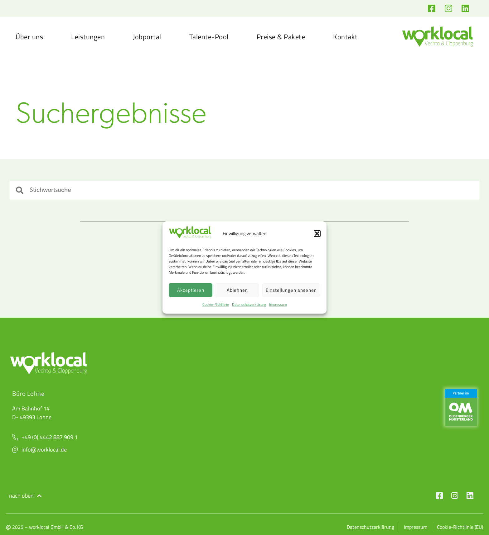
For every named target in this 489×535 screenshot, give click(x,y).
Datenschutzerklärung (249, 304)
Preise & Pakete (281, 36)
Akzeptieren (190, 290)
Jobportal (147, 36)
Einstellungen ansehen (291, 290)
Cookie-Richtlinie (215, 304)
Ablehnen (237, 290)
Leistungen (88, 36)
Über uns (29, 36)
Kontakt (345, 36)
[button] (317, 233)
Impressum (278, 304)
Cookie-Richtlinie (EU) (460, 527)
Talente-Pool (209, 36)
